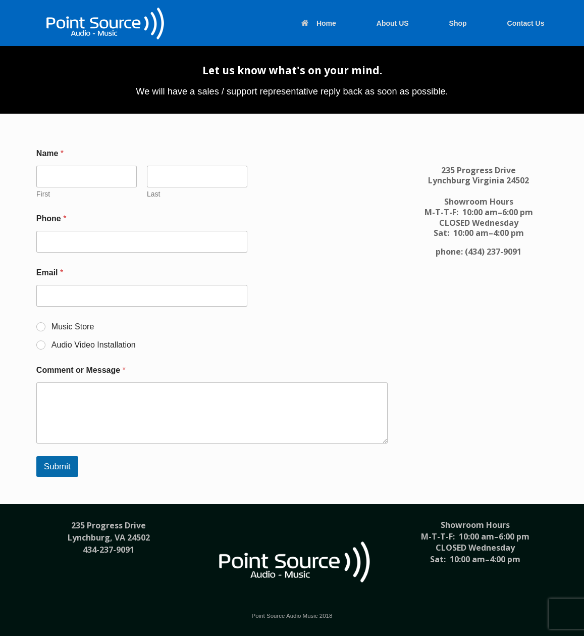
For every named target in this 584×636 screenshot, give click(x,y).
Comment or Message (81, 370)
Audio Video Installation (93, 344)
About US (393, 23)
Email (49, 272)
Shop (458, 23)
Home (318, 23)
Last (153, 194)
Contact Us (526, 23)
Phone (51, 218)
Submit (57, 466)
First (43, 194)
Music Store (72, 326)
